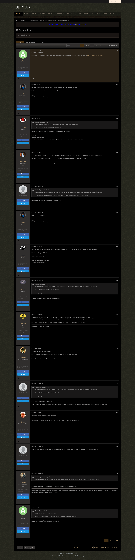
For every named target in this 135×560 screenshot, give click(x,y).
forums (18, 14)
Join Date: (20, 67)
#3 (117, 118)
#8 (117, 280)
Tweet (23, 75)
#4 (117, 152)
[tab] (20, 42)
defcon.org (71, 14)
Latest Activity (30, 42)
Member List (72, 17)
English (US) (29, 548)
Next (116, 541)
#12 (117, 412)
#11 (117, 383)
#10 (117, 348)
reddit (105, 14)
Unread (36, 17)
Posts (20, 42)
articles (34, 14)
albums (42, 14)
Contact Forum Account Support (82, 548)
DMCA (96, 548)
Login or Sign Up (115, 1)
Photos (41, 42)
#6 (117, 213)
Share (23, 72)
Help (68, 548)
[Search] (75, 45)
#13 (117, 446)
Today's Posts (20, 17)
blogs (26, 14)
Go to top (115, 548)
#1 (117, 51)
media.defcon (83, 14)
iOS (50, 17)
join (76, 25)
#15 (117, 507)
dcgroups (60, 14)
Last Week (29, 17)
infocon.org (95, 14)
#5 (117, 186)
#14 (117, 473)
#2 (117, 84)
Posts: (19, 69)
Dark (20, 548)
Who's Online (63, 17)
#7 (117, 246)
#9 (117, 314)
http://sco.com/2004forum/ (95, 55)
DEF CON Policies (105, 548)
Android (55, 17)
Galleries (51, 14)
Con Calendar (43, 17)
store (112, 14)
